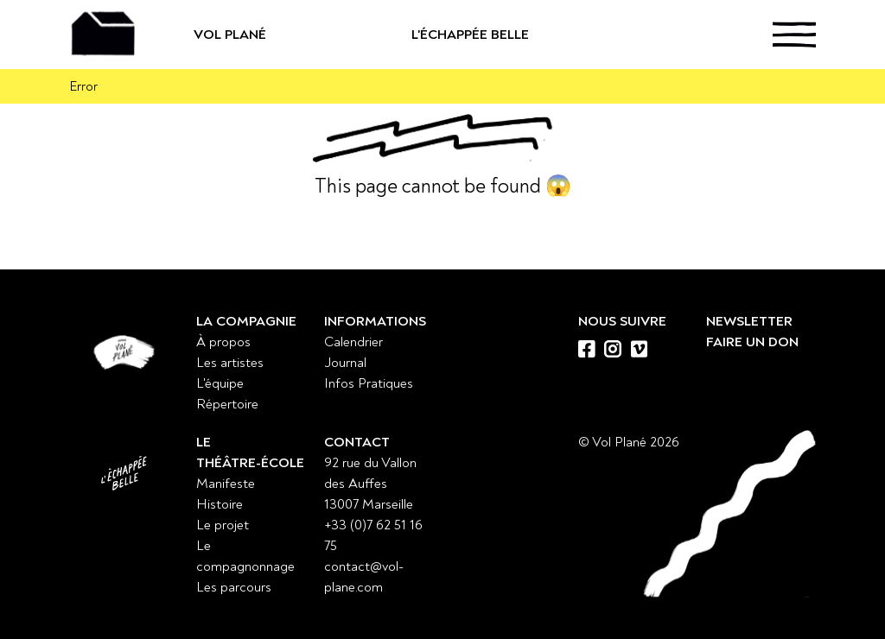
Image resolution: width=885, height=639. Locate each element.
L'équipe (220, 383)
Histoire (219, 504)
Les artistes (230, 362)
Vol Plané (286, 34)
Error (83, 86)
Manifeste (225, 483)
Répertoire (227, 404)
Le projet (222, 525)
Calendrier (353, 342)
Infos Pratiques (368, 383)
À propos (223, 342)
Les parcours (233, 587)
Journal (345, 362)
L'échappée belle (470, 41)
